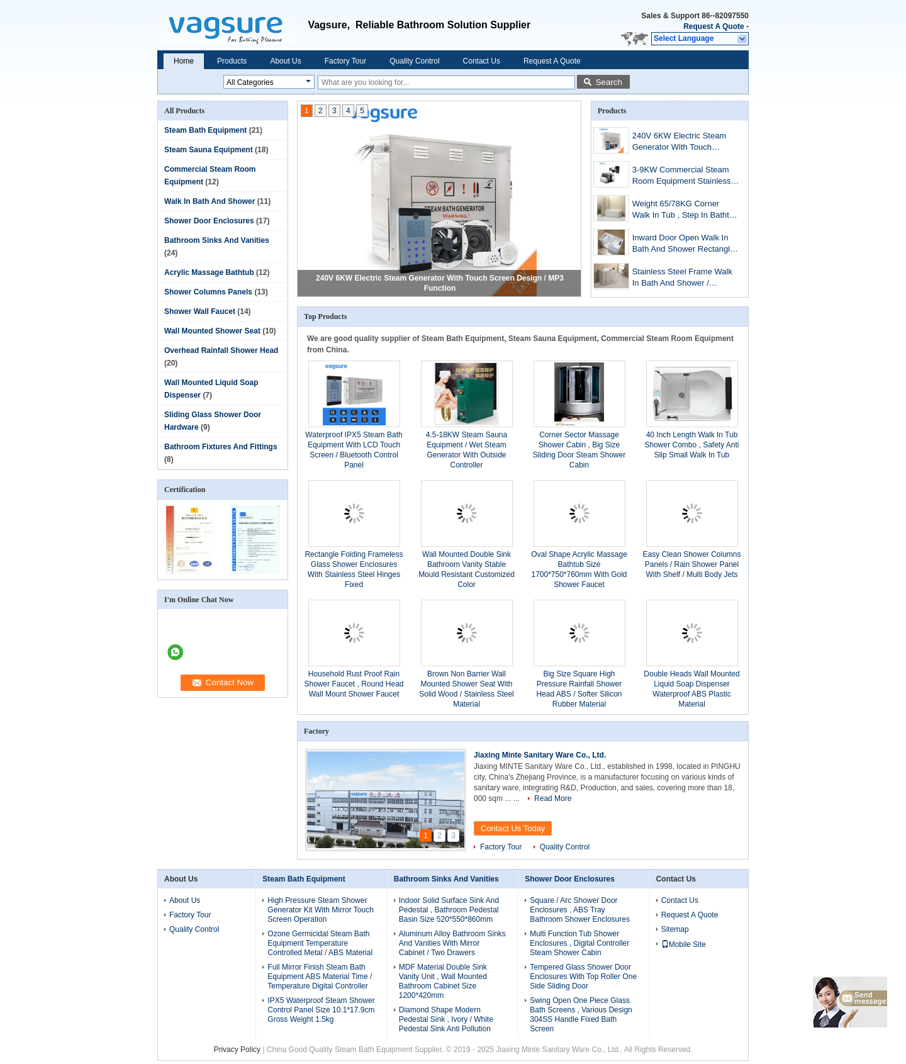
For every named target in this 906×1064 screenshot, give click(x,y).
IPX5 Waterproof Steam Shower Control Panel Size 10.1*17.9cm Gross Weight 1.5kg (320, 1010)
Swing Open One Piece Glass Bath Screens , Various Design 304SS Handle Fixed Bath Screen (581, 1014)
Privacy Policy (236, 1049)
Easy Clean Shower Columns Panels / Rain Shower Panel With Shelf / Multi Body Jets (691, 564)
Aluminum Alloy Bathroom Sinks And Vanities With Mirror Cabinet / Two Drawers (452, 943)
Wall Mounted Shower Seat (212, 331)
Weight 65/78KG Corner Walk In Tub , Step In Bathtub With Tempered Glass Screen (685, 210)
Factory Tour (345, 61)
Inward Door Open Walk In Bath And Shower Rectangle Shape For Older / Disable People (683, 244)
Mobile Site (683, 944)
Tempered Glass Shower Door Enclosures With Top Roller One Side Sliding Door (583, 976)
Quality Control (414, 61)
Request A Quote (713, 26)
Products (232, 61)
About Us (285, 61)
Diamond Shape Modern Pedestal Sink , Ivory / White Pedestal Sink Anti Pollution (446, 1019)
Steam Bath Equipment (205, 130)
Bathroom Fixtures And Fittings (220, 446)
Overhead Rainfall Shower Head (221, 350)
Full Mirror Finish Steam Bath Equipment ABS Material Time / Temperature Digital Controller (319, 976)
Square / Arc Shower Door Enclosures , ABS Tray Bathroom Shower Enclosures (580, 910)
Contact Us (481, 61)
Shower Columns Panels (208, 292)
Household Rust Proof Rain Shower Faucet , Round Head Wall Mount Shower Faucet (353, 683)
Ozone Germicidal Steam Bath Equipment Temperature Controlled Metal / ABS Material (319, 943)
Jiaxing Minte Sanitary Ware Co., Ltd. (540, 755)
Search (609, 82)
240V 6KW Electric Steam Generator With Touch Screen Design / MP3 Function (679, 142)
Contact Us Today (513, 828)
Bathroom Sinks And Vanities (216, 240)
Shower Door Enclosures (209, 220)
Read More (552, 798)
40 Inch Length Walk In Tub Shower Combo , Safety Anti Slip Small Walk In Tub (691, 444)
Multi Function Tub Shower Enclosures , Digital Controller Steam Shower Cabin (579, 943)
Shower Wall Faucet (199, 311)
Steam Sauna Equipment (208, 149)
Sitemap (675, 929)
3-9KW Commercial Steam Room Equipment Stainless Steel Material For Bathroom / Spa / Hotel (685, 176)
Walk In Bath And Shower (209, 201)
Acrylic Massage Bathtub (209, 272)
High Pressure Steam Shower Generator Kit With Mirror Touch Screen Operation (320, 910)
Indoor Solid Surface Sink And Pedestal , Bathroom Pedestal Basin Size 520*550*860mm (449, 910)
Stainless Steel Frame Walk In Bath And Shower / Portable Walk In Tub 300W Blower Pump (682, 278)
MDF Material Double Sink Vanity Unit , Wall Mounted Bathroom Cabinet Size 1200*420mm (443, 981)
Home (184, 61)
